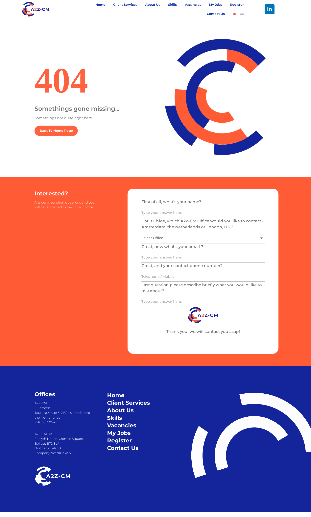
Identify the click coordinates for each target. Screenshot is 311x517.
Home (100, 5)
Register (237, 5)
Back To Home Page (56, 131)
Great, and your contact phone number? (182, 269)
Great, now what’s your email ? (172, 248)
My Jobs (215, 5)
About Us (152, 5)
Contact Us (216, 14)
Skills (172, 5)
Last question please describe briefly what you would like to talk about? (201, 292)
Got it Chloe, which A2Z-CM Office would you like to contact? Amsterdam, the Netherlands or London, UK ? (202, 225)
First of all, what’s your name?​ (171, 201)
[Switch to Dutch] (242, 13)
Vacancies (193, 5)
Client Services (125, 5)
